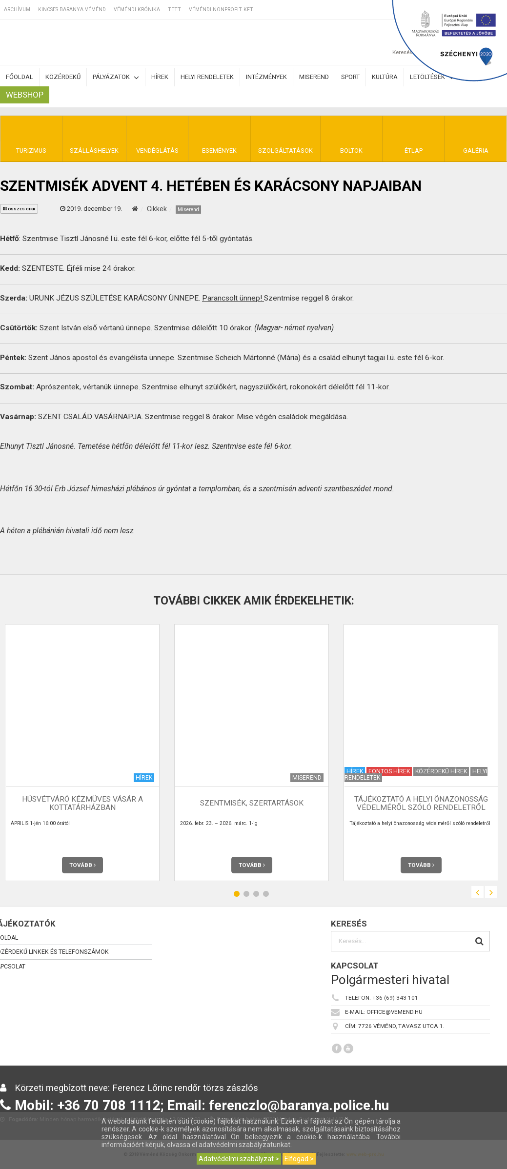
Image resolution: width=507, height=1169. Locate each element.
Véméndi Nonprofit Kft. (221, 9)
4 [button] (266, 894)
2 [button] (246, 894)
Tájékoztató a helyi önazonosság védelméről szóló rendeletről (421, 803)
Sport (350, 77)
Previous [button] (477, 892)
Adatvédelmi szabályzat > (239, 1159)
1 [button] (237, 894)
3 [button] (256, 894)
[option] (251, 752)
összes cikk (19, 209)
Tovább (82, 865)
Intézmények (266, 77)
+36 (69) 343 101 (395, 997)
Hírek (159, 77)
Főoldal (19, 77)
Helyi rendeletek (207, 77)
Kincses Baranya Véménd (72, 9)
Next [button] (491, 892)
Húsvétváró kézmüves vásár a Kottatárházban (82, 803)
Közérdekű (63, 77)
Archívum (17, 9)
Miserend (314, 77)
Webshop (24, 95)
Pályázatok (116, 77)
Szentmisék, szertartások (252, 803)
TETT (174, 9)
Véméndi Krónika (137, 9)
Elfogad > (299, 1159)
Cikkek (157, 209)
